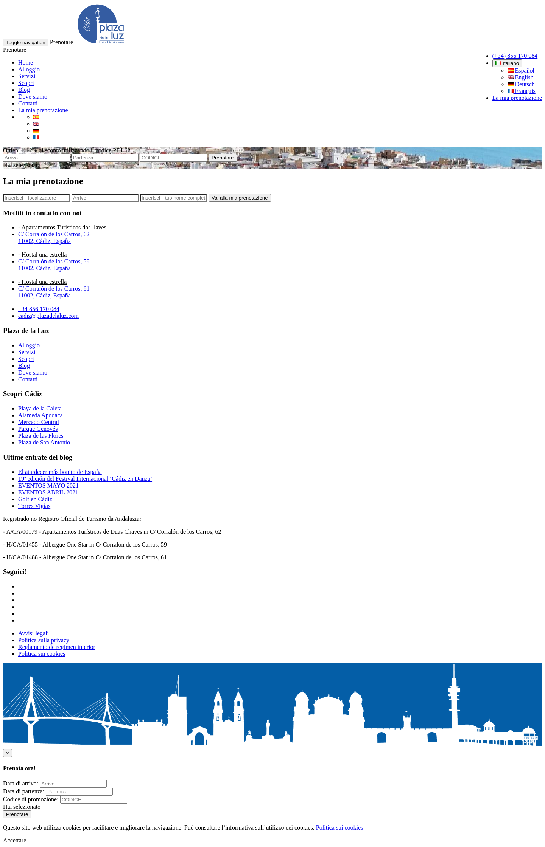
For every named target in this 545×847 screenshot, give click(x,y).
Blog (24, 90)
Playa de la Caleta (40, 408)
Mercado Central (38, 422)
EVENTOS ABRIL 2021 (48, 492)
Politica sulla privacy (43, 640)
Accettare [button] (14, 840)
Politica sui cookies (41, 653)
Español (521, 70)
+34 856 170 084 (38, 309)
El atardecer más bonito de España (60, 472)
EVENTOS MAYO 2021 (48, 485)
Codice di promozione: (31, 799)
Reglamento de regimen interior (56, 647)
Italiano (507, 63)
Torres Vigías (34, 506)
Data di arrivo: (20, 783)
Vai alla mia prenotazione (240, 198)
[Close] (7, 753)
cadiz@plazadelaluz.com (48, 316)
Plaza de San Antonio (44, 442)
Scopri (26, 83)
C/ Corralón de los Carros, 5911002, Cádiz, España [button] (53, 264)
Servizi (26, 76)
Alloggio (29, 69)
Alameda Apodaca (40, 415)
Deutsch (521, 84)
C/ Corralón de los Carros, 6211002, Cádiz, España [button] (53, 237)
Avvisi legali (33, 633)
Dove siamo (32, 96)
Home (25, 62)
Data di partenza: (23, 791)
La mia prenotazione (517, 97)
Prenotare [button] (61, 42)
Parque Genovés (38, 429)
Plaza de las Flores (41, 435)
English (521, 77)
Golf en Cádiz (35, 499)
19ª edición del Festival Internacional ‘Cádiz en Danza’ (85, 478)
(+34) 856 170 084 (515, 56)
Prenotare (223, 158)
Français (522, 91)
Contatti (28, 103)
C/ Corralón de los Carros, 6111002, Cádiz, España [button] (53, 292)
